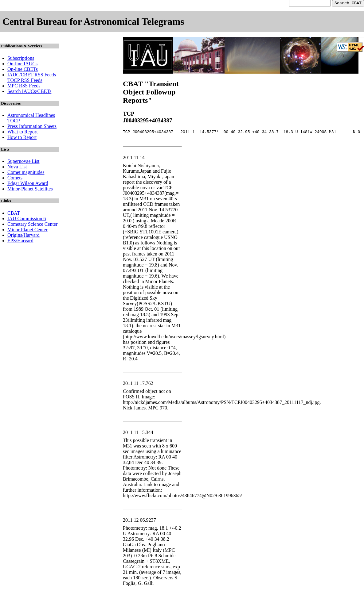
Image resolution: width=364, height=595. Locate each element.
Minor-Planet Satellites (30, 189)
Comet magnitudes (25, 173)
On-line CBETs (22, 70)
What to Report (22, 132)
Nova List (17, 167)
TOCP (13, 121)
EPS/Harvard (20, 241)
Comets (14, 178)
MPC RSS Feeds (24, 86)
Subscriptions (20, 59)
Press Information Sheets (32, 127)
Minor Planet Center (27, 230)
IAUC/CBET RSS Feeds (31, 75)
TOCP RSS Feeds (24, 81)
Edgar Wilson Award (27, 184)
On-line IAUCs (22, 64)
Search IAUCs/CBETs (29, 92)
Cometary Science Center (32, 225)
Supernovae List (23, 162)
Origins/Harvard (23, 236)
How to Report (22, 138)
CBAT (13, 214)
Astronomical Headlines (31, 116)
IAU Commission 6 (26, 219)
